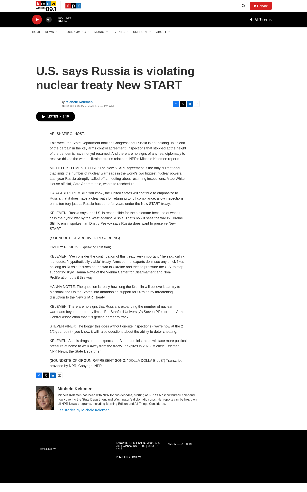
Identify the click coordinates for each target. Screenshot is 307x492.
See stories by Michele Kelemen (84, 418)
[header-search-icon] (245, 10)
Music (99, 40)
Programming (74, 40)
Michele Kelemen (79, 111)
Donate (265, 10)
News (49, 40)
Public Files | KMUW (128, 466)
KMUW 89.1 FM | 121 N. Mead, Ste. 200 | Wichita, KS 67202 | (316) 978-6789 (138, 454)
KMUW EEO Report (179, 452)
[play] (37, 28)
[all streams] (261, 28)
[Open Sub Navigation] (57, 40)
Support (140, 40)
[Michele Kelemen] (45, 407)
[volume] (48, 28)
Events (119, 40)
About (161, 40)
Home (36, 40)
